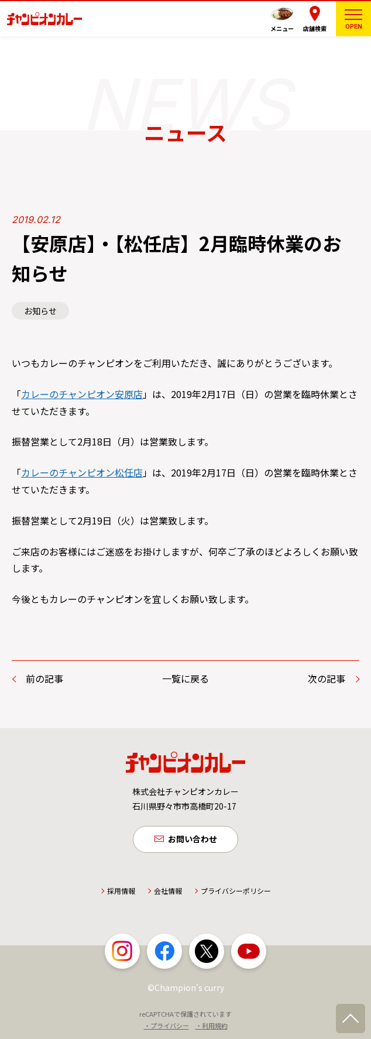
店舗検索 (315, 28)
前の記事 (44, 678)
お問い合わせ (192, 839)
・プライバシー (166, 1026)
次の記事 (326, 678)
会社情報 (168, 892)
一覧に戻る (185, 678)
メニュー (282, 28)
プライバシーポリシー (236, 892)
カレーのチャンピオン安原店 (82, 394)
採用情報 (121, 892)
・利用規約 (211, 1026)
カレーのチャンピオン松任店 (82, 472)
